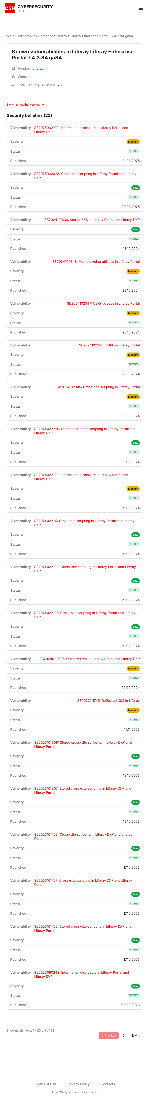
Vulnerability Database (35, 36)
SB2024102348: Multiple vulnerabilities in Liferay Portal (96, 261)
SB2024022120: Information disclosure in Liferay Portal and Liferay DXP (81, 477)
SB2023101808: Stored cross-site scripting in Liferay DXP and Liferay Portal (83, 744)
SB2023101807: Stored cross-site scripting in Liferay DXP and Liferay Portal (82, 790)
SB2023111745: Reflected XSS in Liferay (108, 701)
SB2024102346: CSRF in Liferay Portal (109, 345)
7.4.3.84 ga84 (122, 36)
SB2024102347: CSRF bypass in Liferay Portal (103, 303)
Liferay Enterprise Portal (89, 36)
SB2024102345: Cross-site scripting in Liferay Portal (98, 387)
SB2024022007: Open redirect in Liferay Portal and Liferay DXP (89, 659)
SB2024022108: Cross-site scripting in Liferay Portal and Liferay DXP (85, 569)
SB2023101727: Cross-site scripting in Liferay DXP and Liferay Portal (83, 882)
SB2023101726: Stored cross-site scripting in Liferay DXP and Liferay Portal (82, 928)
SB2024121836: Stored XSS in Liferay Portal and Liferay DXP (92, 220)
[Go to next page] (136, 1035)
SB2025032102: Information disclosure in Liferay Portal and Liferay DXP (81, 130)
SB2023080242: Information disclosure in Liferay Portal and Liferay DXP (81, 974)
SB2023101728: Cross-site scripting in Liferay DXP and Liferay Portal (83, 836)
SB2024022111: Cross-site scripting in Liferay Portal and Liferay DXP (84, 523)
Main (10, 36)
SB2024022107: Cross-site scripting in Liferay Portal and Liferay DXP (84, 615)
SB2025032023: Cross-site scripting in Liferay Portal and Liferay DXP (85, 176)
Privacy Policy (78, 1084)
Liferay (61, 36)
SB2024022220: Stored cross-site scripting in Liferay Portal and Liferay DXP (85, 431)
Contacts (108, 1084)
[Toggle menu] (141, 8)
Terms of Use (45, 1084)
